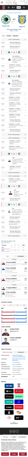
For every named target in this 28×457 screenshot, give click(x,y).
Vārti (7, 256)
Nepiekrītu (5, 454)
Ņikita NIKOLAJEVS (16, 359)
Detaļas (14, 437)
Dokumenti (21, 352)
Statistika (15, 35)
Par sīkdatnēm (22, 437)
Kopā (4, 305)
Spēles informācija (7, 352)
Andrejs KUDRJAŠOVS (17, 355)
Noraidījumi (21, 256)
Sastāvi (9, 35)
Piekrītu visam (23, 454)
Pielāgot (14, 454)
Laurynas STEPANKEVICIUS (18, 356)
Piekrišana (5, 437)
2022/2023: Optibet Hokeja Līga (15, 12)
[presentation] (7, 2)
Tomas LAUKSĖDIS (16, 364)
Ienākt (18, 7)
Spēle (3, 35)
